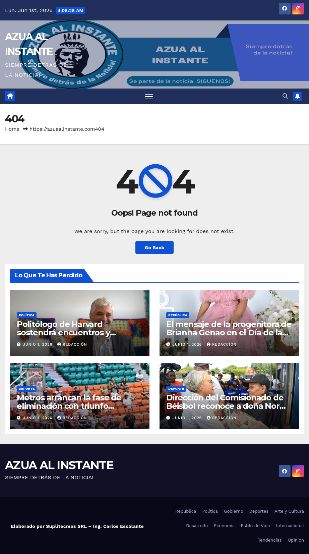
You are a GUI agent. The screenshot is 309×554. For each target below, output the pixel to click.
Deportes (258, 511)
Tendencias (270, 540)
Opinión (296, 540)
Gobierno (233, 511)
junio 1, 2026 (38, 344)
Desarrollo (197, 525)
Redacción (72, 344)
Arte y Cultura (289, 511)
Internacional (290, 525)
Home (12, 129)
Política (27, 315)
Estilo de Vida (255, 525)
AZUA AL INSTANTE (59, 465)
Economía (224, 525)
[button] (285, 96)
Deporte (27, 388)
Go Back (154, 247)
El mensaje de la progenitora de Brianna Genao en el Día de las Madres (228, 332)
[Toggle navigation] (149, 96)
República (177, 315)
